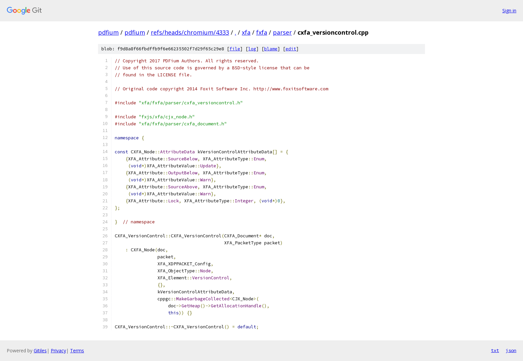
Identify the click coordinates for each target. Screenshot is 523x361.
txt (495, 350)
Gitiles (40, 350)
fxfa (261, 32)
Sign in (509, 10)
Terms (77, 350)
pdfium (108, 32)
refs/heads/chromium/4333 (190, 32)
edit (291, 49)
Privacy (58, 350)
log (252, 49)
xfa (246, 32)
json (511, 350)
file (234, 49)
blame (271, 49)
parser (282, 32)
